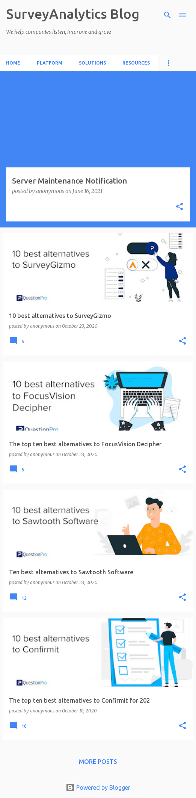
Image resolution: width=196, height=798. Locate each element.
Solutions (92, 62)
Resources (136, 62)
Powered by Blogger (98, 787)
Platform (49, 62)
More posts (98, 761)
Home (13, 62)
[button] (179, 207)
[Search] (167, 15)
